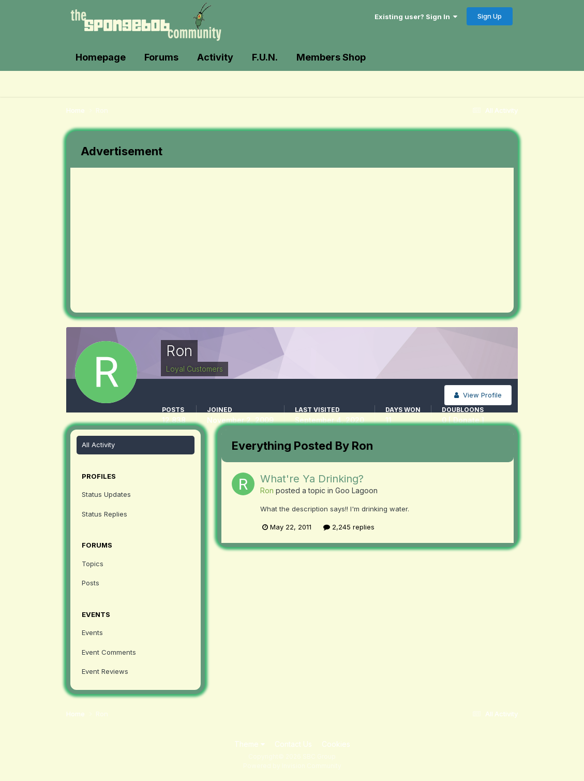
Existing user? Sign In (416, 16)
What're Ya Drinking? (312, 479)
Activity (215, 57)
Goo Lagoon (356, 490)
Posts (90, 583)
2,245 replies (349, 527)
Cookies (336, 744)
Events (92, 632)
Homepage (101, 57)
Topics (92, 563)
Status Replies (104, 514)
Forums (161, 57)
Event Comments (109, 652)
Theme (249, 744)
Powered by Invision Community (292, 766)
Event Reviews (105, 671)
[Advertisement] (258, 240)
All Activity (98, 444)
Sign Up (489, 16)
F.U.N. (265, 57)
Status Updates (106, 494)
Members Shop (331, 57)
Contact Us (293, 744)
